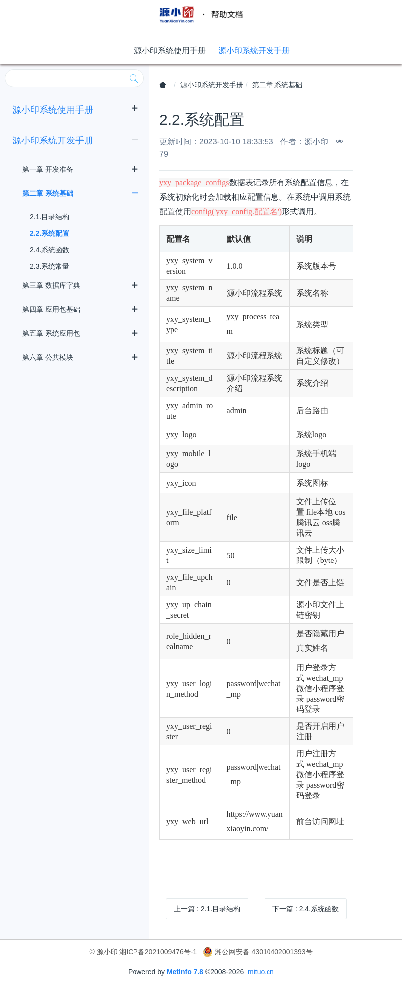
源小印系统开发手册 (211, 85)
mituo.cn (261, 972)
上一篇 (207, 909)
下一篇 (305, 909)
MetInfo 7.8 (185, 972)
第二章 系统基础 (277, 85)
